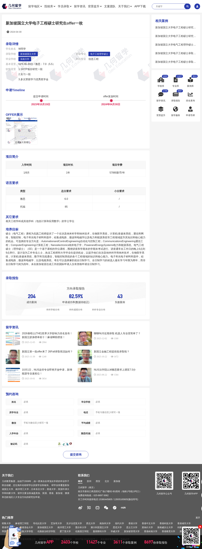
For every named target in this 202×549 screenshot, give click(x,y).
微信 (14, 423)
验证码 (13, 444)
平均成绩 (85, 423)
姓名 (14, 402)
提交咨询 (75, 454)
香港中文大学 (148, 523)
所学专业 (13, 412)
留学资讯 (79, 6)
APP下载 (140, 6)
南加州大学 (105, 523)
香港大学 (132, 523)
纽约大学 (119, 523)
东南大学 (24, 59)
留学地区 (34, 6)
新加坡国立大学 (28, 54)
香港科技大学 (166, 523)
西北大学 (90, 523)
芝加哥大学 (56, 523)
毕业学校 (85, 402)
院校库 (48, 6)
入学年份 (13, 433)
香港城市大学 (184, 523)
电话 (86, 412)
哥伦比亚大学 (39, 523)
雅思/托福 (86, 433)
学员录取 (63, 6)
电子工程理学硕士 (99, 54)
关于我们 (124, 6)
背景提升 (93, 6)
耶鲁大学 (6, 523)
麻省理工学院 (22, 523)
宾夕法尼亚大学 (74, 523)
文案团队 (110, 6)
